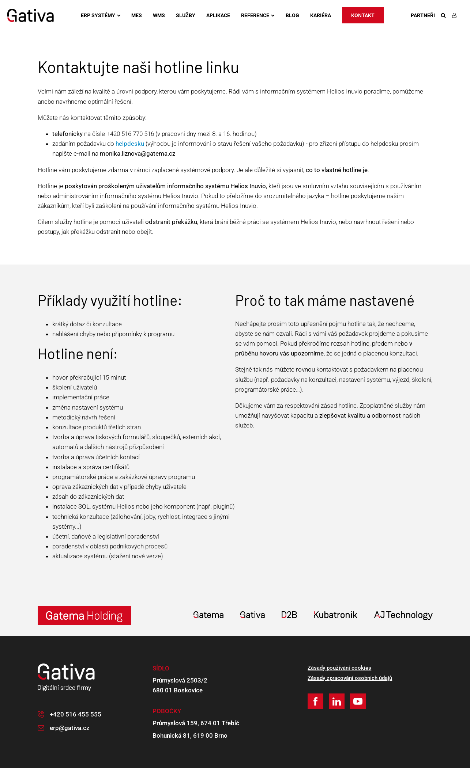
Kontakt (363, 15)
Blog (292, 15)
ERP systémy (101, 15)
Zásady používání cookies (339, 668)
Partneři (423, 15)
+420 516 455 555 (75, 714)
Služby (185, 15)
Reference (258, 15)
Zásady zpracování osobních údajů (350, 678)
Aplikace (218, 15)
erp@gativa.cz (70, 727)
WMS (159, 15)
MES (136, 15)
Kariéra (320, 15)
